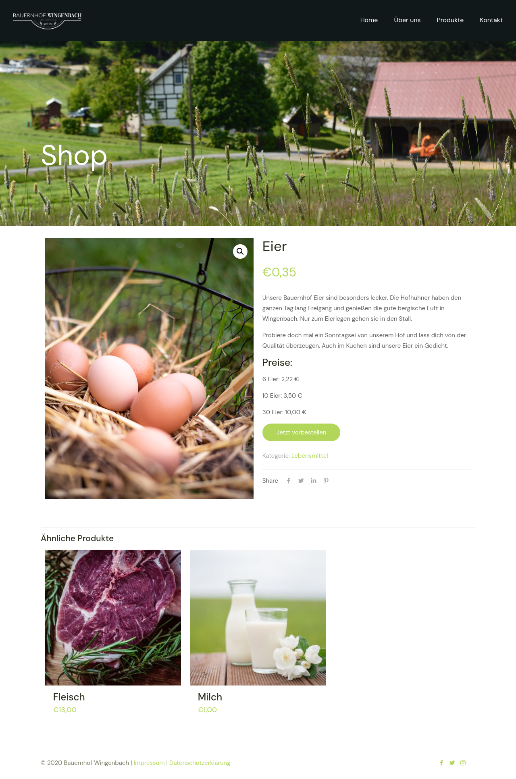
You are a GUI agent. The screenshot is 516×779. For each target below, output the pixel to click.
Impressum (149, 763)
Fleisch (69, 697)
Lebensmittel (309, 456)
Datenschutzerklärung (199, 763)
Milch (210, 697)
